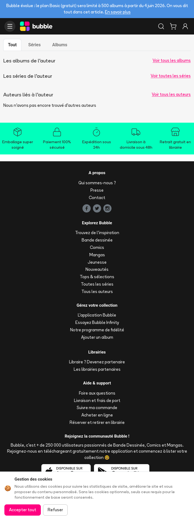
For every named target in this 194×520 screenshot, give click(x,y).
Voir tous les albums (172, 60)
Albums (59, 44)
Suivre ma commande (97, 407)
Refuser (55, 509)
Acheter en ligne (97, 415)
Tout (12, 44)
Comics (97, 247)
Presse (97, 190)
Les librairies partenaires (97, 369)
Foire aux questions (97, 393)
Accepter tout (22, 509)
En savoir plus (118, 12)
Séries (34, 44)
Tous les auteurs (97, 291)
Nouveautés (97, 269)
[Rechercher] (161, 26)
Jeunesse (97, 262)
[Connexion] (185, 26)
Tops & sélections (97, 276)
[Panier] (173, 26)
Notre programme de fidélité (97, 329)
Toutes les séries (97, 284)
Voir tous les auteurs (171, 94)
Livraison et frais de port (97, 400)
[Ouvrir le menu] (9, 26)
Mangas (97, 254)
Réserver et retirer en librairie (97, 422)
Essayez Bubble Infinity (97, 322)
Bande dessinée (97, 240)
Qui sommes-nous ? (97, 182)
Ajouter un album (97, 337)
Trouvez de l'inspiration (97, 232)
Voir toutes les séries (171, 75)
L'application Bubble (97, 315)
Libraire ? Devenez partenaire (97, 361)
